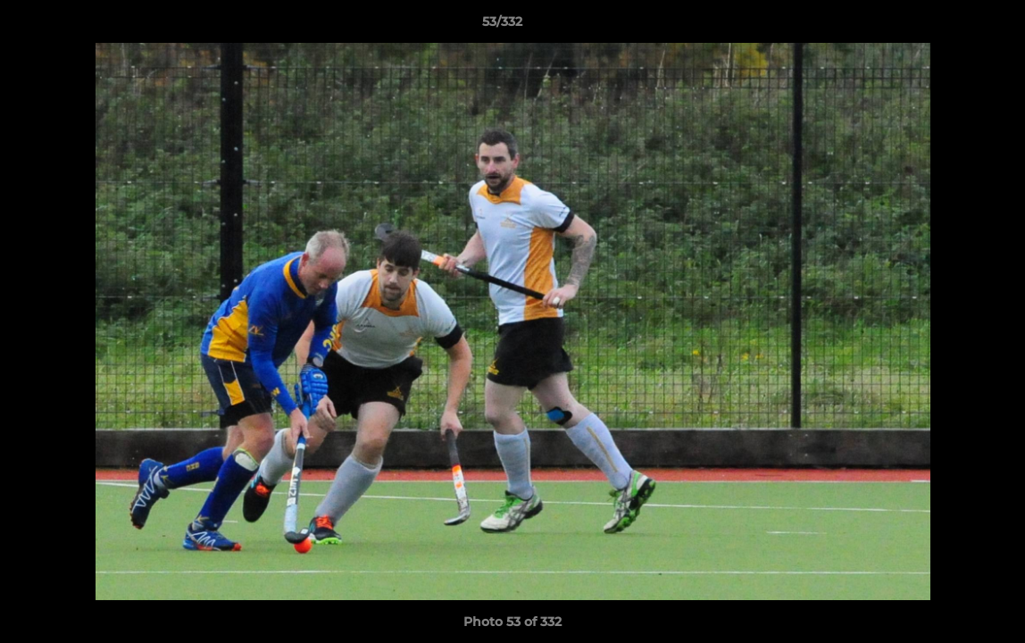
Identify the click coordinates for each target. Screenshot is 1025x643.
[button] (950, 26)
